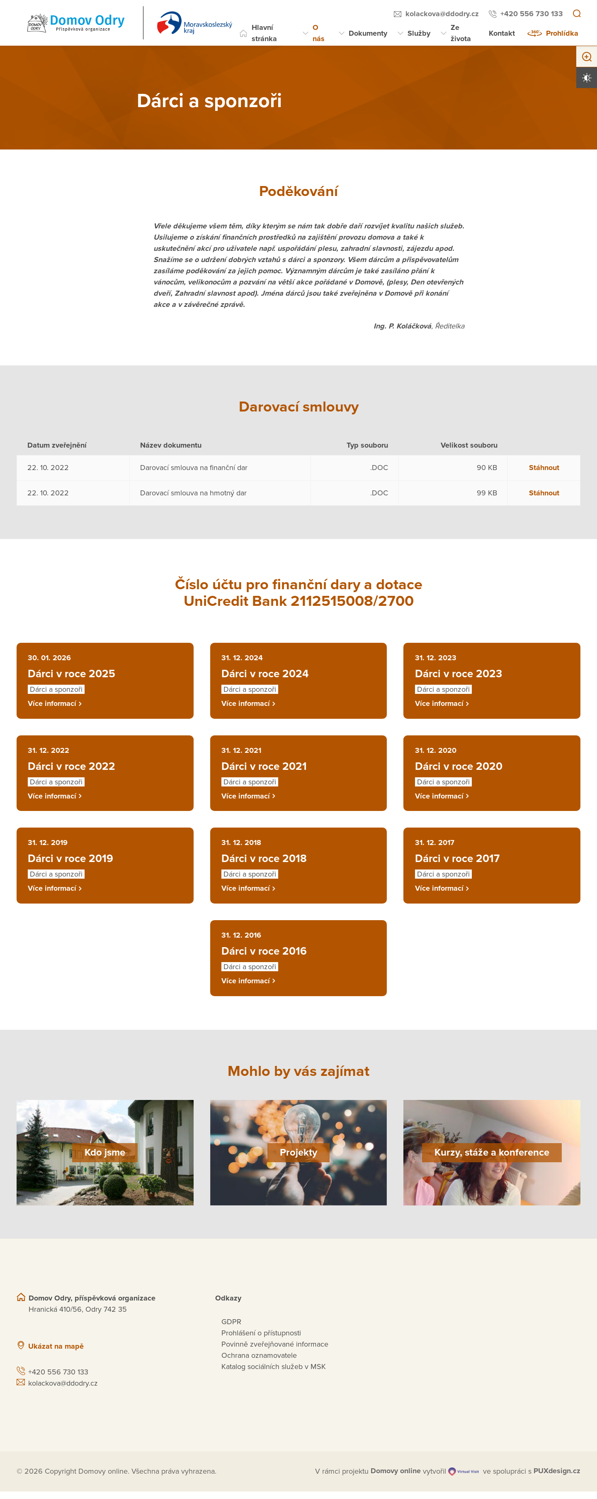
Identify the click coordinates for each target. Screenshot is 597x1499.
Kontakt (502, 33)
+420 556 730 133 (531, 13)
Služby (419, 33)
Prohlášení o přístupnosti (261, 1340)
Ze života (461, 33)
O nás (319, 33)
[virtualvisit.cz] (463, 1478)
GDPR (231, 1329)
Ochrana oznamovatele (259, 1362)
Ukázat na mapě (56, 1353)
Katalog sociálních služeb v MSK (273, 1374)
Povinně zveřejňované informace (274, 1351)
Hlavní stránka (264, 33)
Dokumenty (368, 33)
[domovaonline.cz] (396, 1478)
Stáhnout (544, 467)
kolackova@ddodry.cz (442, 13)
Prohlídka (562, 33)
